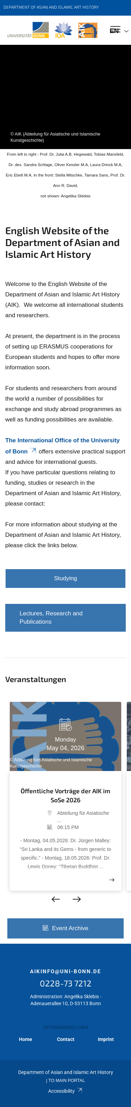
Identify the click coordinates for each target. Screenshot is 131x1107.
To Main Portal (67, 1080)
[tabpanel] (65, 97)
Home (25, 1039)
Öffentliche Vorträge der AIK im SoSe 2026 (65, 795)
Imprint (106, 1039)
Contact (65, 1039)
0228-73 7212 (66, 983)
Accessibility (65, 1091)
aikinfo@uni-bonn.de (65, 971)
